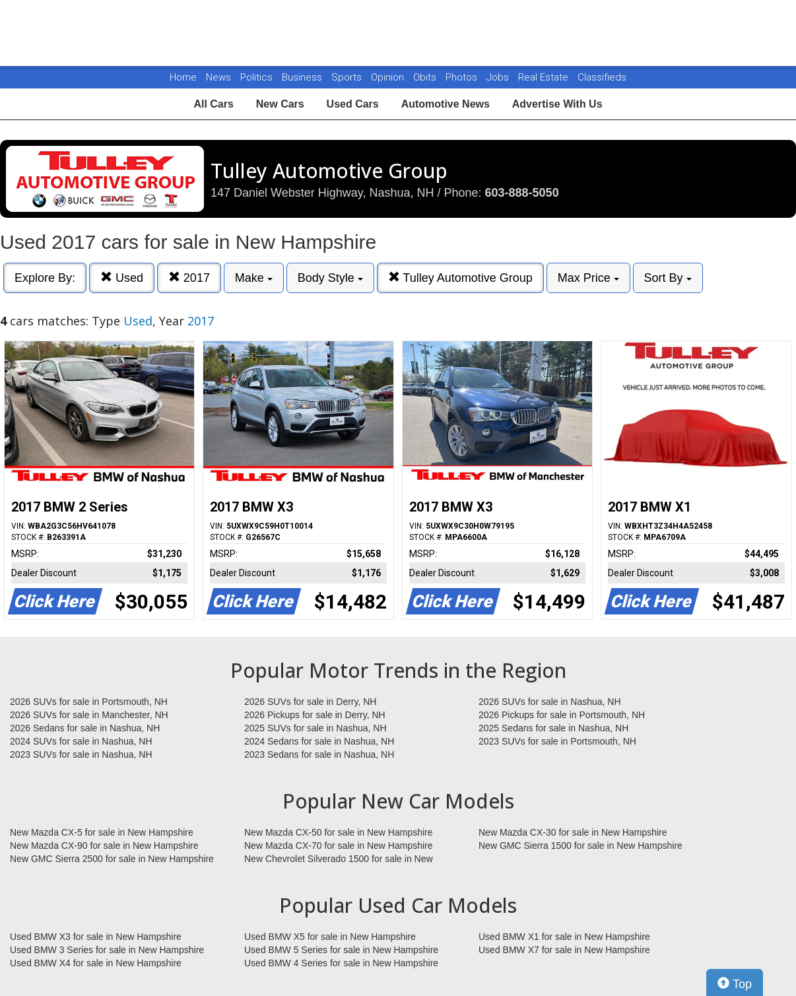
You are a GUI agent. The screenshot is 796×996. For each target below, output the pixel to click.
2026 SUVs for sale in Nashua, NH (550, 701)
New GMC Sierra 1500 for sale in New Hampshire (580, 845)
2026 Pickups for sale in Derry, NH (314, 715)
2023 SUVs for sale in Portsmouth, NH (557, 741)
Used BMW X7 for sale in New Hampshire (564, 950)
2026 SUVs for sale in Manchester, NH (89, 715)
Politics (256, 77)
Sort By (668, 277)
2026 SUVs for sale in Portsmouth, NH (89, 701)
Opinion (389, 77)
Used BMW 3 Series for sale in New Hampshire (107, 950)
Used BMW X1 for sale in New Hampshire (564, 936)
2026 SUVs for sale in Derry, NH (310, 701)
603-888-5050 (522, 192)
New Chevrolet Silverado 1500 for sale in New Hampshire (338, 859)
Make (254, 277)
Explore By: (45, 277)
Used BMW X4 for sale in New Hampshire (96, 963)
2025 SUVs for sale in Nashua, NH (315, 728)
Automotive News (445, 104)
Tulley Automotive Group (460, 277)
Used (121, 277)
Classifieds (602, 77)
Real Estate (544, 77)
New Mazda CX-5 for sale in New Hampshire (101, 832)
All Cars (213, 104)
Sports (347, 77)
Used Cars (353, 104)
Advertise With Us (557, 104)
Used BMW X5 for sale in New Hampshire (330, 936)
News (218, 77)
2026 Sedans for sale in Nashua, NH (85, 728)
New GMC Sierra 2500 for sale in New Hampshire (112, 858)
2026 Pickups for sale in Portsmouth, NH (562, 715)
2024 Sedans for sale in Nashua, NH (319, 741)
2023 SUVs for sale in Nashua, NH (81, 754)
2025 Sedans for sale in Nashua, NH (553, 728)
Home (183, 77)
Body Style (330, 277)
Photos (463, 77)
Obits (426, 77)
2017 (189, 277)
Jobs (499, 77)
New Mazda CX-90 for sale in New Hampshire (104, 845)
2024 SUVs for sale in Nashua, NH (81, 741)
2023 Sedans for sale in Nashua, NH (319, 754)
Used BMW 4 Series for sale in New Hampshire (341, 963)
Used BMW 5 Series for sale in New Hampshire (341, 950)
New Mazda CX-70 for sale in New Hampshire (338, 845)
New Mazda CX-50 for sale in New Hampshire (338, 832)
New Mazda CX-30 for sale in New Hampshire (573, 832)
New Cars (280, 104)
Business (303, 77)
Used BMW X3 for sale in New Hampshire (96, 936)
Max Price (588, 277)
